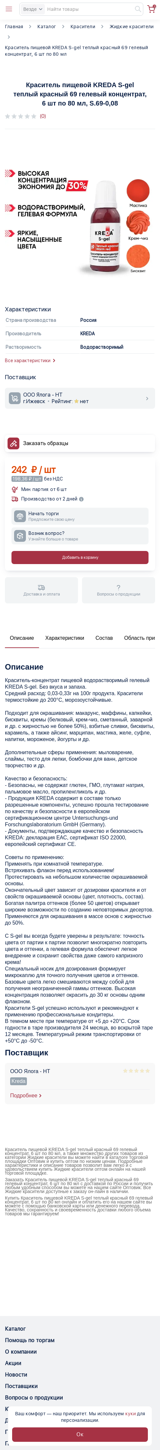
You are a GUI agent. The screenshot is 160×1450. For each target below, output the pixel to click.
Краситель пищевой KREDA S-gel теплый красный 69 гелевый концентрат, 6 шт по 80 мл (76, 51)
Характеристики (64, 638)
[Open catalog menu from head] (9, 9)
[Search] (81, 9)
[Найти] (135, 9)
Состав (104, 638)
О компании (21, 1352)
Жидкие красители (131, 26)
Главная (14, 26)
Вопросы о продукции (34, 1398)
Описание (22, 638)
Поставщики (21, 1386)
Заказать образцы (45, 443)
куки (130, 1413)
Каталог (46, 26)
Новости (16, 1375)
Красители (82, 26)
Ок (80, 1434)
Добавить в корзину (80, 557)
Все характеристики (30, 360)
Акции (13, 1363)
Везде (32, 9)
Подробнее (23, 1095)
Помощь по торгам (29, 1340)
